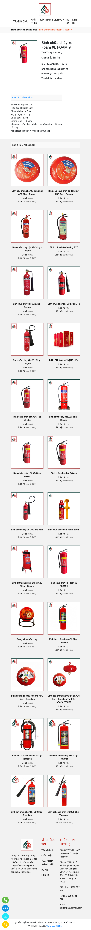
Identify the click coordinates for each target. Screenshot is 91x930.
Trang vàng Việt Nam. (54, 926)
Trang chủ (16, 29)
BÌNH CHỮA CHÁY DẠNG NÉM (64, 360)
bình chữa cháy (30, 29)
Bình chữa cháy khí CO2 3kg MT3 (64, 304)
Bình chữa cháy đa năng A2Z (64, 247)
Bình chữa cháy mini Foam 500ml (64, 529)
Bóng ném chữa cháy (27, 639)
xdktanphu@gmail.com (71, 908)
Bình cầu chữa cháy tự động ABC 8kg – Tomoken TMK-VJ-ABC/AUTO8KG (64, 699)
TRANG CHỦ (20, 21)
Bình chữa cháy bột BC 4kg (64, 473)
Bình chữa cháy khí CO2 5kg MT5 (27, 529)
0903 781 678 (61, 85)
